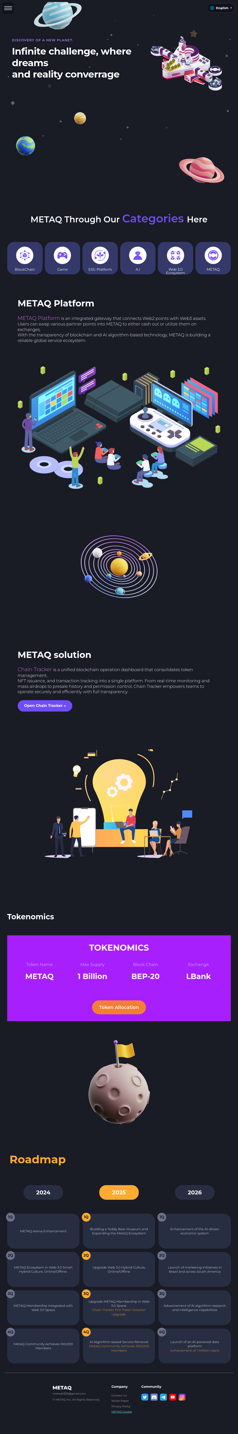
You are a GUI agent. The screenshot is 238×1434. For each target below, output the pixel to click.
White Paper (120, 1400)
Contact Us (119, 1395)
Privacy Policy (120, 1406)
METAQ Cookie (121, 1411)
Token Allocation (119, 1007)
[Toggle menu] (8, 8)
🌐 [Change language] (221, 8)
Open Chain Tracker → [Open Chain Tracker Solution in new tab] (45, 705)
